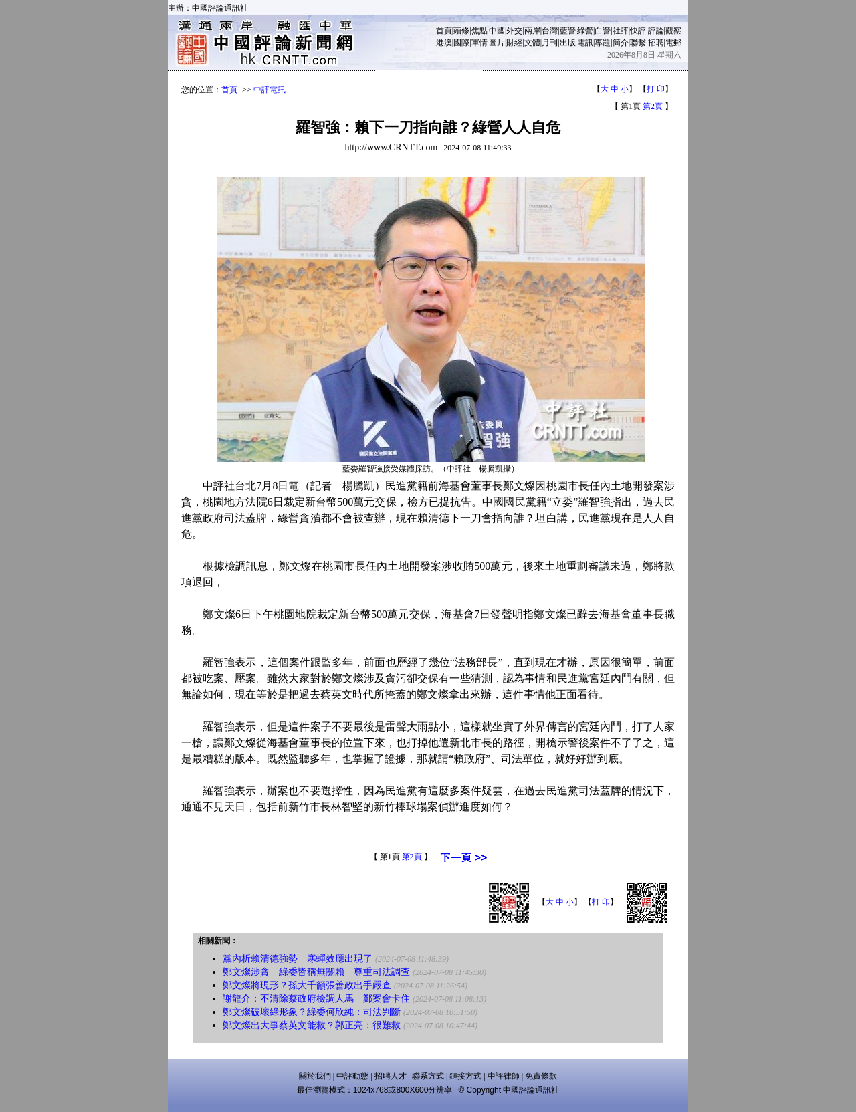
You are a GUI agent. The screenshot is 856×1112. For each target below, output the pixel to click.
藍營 (568, 30)
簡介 (621, 42)
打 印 (656, 89)
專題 (603, 42)
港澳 (444, 42)
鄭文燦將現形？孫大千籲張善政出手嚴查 (307, 985)
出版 (568, 42)
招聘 (656, 42)
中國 (497, 30)
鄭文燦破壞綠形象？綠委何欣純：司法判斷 (312, 1012)
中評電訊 (269, 89)
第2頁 (653, 106)
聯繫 (638, 42)
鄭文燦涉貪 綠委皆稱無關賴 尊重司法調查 (316, 972)
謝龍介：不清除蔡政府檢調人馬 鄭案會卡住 (316, 999)
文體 (532, 42)
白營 (603, 30)
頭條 (461, 30)
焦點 (479, 30)
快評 (638, 30)
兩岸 (532, 30)
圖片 (497, 42)
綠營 (585, 30)
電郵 (673, 42)
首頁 (444, 30)
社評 (621, 30)
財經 (514, 42)
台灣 (550, 30)
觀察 (673, 30)
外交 (514, 30)
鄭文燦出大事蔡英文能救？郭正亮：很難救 (312, 1025)
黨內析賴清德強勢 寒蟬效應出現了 (297, 959)
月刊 (550, 42)
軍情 (479, 42)
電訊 (585, 42)
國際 (461, 42)
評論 (656, 30)
